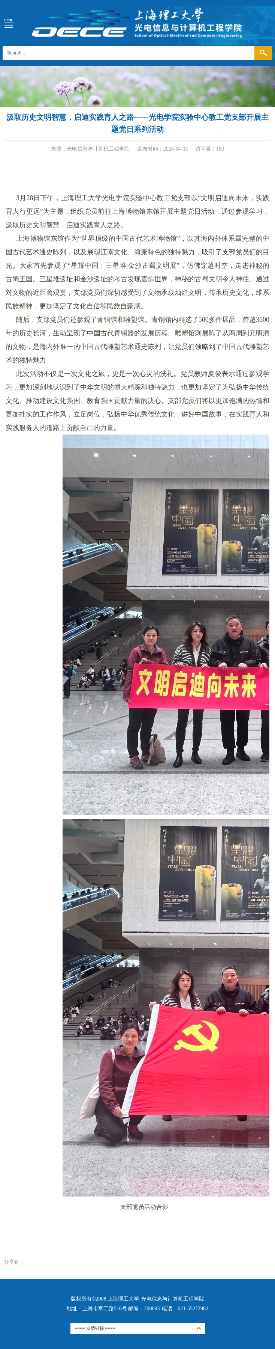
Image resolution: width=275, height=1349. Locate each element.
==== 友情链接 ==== (95, 1328)
